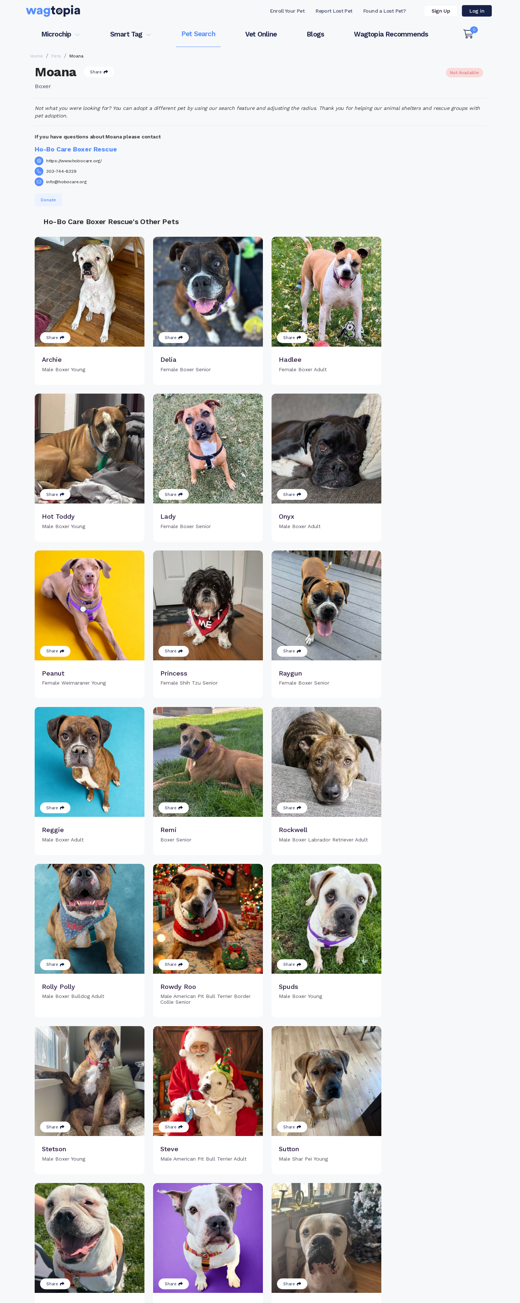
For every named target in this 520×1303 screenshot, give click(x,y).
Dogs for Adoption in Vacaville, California (288, 1276)
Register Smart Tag (316, 1207)
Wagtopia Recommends (391, 34)
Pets (56, 56)
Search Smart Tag (314, 1219)
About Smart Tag (313, 1230)
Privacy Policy (378, 1293)
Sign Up (441, 11)
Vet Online (261, 34)
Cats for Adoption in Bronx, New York (184, 1276)
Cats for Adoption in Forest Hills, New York (78, 1276)
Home (36, 56)
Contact (238, 1293)
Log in (476, 11)
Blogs (315, 34)
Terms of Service (304, 1293)
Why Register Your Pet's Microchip (230, 1207)
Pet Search (198, 34)
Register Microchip (209, 1219)
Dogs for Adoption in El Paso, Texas (391, 1276)
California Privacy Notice (460, 1293)
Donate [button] (48, 199)
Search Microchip (207, 1230)
